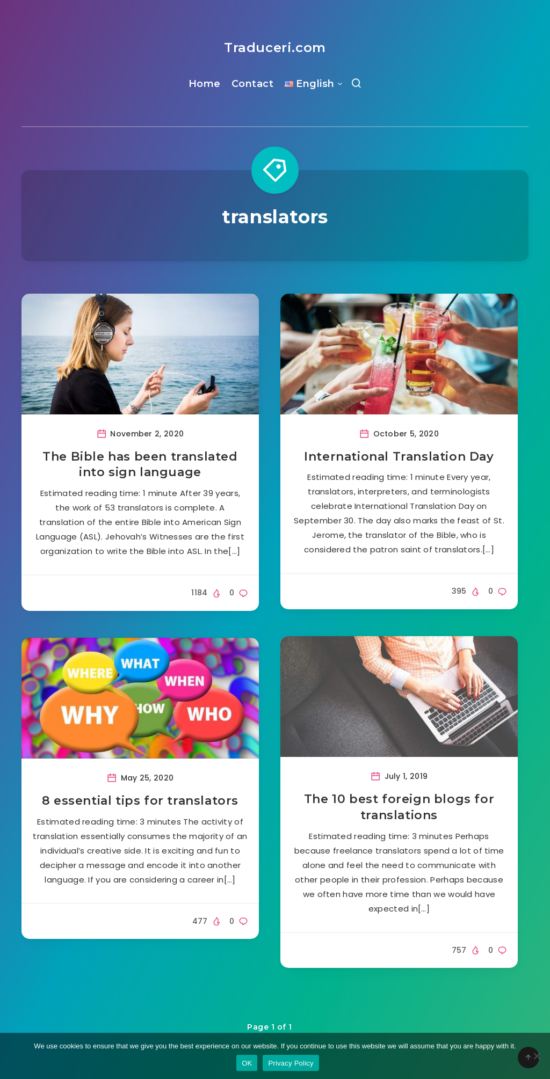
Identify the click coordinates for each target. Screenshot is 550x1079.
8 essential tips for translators (140, 800)
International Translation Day (399, 456)
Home (205, 84)
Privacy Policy (290, 1063)
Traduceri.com (275, 47)
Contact (252, 84)
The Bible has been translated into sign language (139, 464)
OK (247, 1063)
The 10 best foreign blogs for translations (399, 807)
